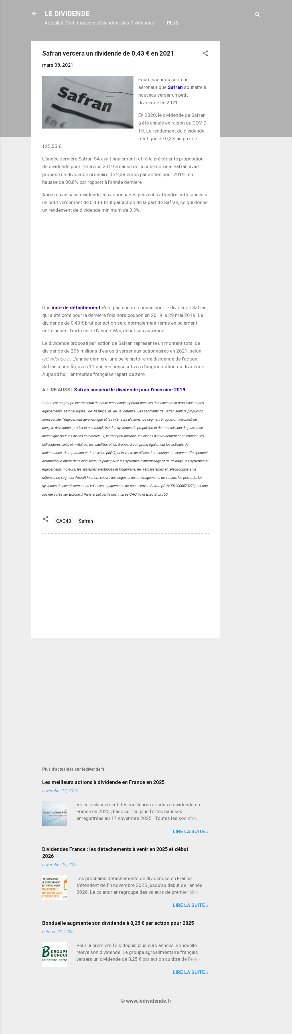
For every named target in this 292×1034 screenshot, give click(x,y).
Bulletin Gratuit (171, 41)
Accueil (58, 41)
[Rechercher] (257, 15)
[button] (205, 72)
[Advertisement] (243, 145)
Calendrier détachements (109, 41)
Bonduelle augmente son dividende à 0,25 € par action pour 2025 (118, 941)
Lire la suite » (191, 849)
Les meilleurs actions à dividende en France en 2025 (103, 800)
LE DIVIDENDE (67, 14)
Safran (47, 421)
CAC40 (63, 539)
